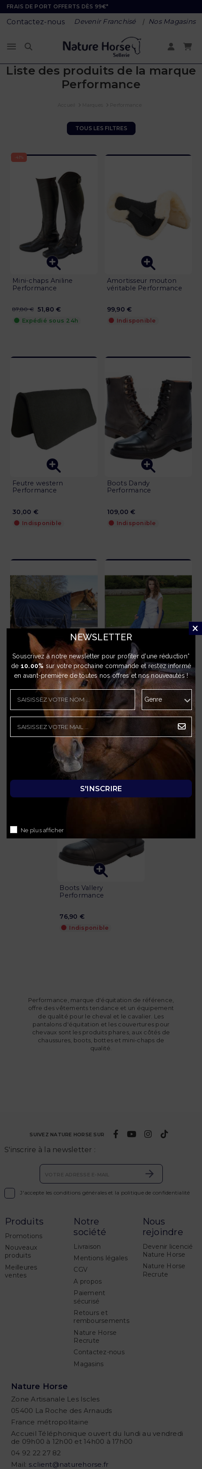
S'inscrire (101, 789)
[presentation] (77, 761)
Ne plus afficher (42, 830)
